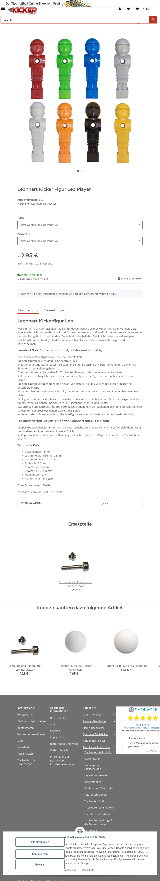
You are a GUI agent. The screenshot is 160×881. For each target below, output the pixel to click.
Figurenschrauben (95, 794)
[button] (120, 9)
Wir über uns (25, 715)
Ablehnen (40, 864)
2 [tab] (82, 171)
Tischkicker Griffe (94, 801)
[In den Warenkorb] (20, 36)
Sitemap (55, 731)
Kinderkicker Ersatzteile (98, 788)
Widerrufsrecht (59, 750)
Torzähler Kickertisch (97, 814)
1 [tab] (78, 171)
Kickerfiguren (92, 758)
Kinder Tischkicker (94, 740)
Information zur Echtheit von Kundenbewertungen (63, 760)
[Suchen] (153, 20)
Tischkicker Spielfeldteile (99, 807)
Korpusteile (91, 830)
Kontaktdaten (25, 728)
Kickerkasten (25, 753)
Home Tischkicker (93, 728)
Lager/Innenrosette (96, 775)
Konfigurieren (40, 854)
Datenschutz (57, 718)
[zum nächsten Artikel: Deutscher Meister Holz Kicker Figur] (139, 24)
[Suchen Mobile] (75, 20)
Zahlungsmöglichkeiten (31, 721)
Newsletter (24, 747)
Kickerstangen (93, 782)
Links (20, 740)
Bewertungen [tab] (54, 310)
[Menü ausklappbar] (3, 7)
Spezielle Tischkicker (95, 734)
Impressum (57, 737)
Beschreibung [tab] (28, 310)
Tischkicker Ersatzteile (96, 747)
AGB (52, 724)
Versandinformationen (31, 734)
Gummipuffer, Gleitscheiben (92, 767)
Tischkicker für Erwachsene (26, 762)
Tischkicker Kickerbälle (98, 752)
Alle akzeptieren (40, 842)
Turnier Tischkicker (94, 721)
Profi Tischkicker (93, 715)
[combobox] (80, 225)
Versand (47, 263)
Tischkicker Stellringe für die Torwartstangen (99, 822)
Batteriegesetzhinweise (64, 743)
